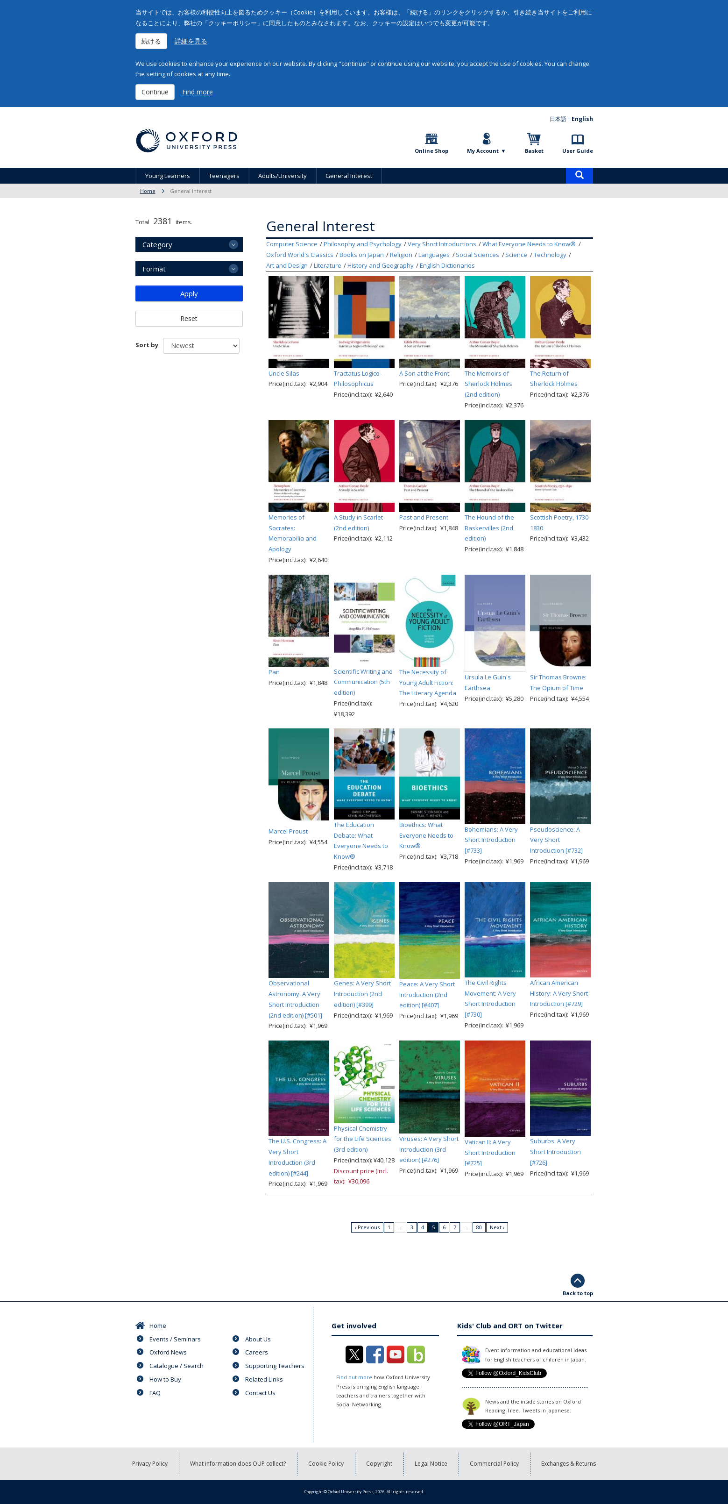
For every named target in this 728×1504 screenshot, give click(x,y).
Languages (434, 254)
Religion (401, 254)
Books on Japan (361, 254)
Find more (197, 91)
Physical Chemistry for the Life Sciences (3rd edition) (362, 1139)
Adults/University (282, 175)
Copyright (379, 1464)
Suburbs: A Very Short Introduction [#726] (555, 1152)
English (582, 119)
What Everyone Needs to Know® (529, 244)
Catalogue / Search (176, 1365)
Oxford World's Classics (299, 254)
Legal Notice (431, 1464)
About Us (258, 1339)
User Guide (577, 150)
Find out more (354, 1377)
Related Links (264, 1379)
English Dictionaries (447, 265)
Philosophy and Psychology (363, 244)
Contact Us (260, 1393)
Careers (256, 1352)
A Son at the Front (424, 373)
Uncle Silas (284, 373)
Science (516, 254)
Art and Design (287, 265)
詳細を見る (191, 40)
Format (154, 268)
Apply (189, 293)
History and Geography (380, 265)
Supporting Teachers (274, 1365)
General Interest (348, 175)
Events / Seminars (175, 1339)
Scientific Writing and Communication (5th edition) (363, 682)
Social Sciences (477, 254)
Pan (274, 672)
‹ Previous (367, 1227)
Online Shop (431, 150)
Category (157, 244)
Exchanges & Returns (568, 1464)
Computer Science (292, 244)
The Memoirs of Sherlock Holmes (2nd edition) (488, 384)
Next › (497, 1227)
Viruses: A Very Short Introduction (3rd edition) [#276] (429, 1149)
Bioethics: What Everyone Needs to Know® (426, 835)
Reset (189, 318)
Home (147, 190)
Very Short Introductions (442, 244)
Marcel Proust (288, 831)
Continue (155, 91)
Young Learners (167, 175)
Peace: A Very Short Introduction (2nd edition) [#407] (427, 995)
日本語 (558, 119)
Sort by (146, 345)
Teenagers (224, 175)
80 (479, 1227)
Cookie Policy (326, 1464)
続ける (151, 40)
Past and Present (423, 517)
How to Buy (165, 1379)
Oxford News (168, 1352)
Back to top (578, 1293)
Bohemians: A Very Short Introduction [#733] (491, 840)
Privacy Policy (150, 1464)
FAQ (155, 1393)
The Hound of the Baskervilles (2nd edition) (489, 528)
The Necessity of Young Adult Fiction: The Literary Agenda (427, 683)
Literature (327, 265)
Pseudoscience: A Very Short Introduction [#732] (556, 840)
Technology (550, 254)
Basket (534, 150)
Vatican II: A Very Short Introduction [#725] (490, 1153)
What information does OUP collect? (238, 1464)
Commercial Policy (494, 1464)
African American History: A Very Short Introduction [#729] (559, 993)
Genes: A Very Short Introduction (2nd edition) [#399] (362, 994)
